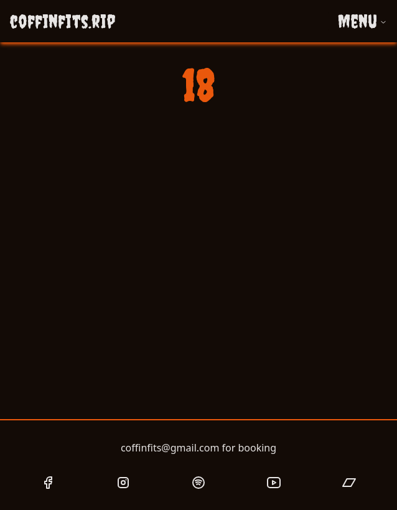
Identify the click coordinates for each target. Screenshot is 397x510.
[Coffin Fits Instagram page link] (123, 482)
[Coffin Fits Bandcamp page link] (349, 482)
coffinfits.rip (62, 21)
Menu (362, 21)
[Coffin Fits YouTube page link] (273, 482)
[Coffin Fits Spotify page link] (198, 482)
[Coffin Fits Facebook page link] (47, 482)
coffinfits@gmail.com (170, 448)
